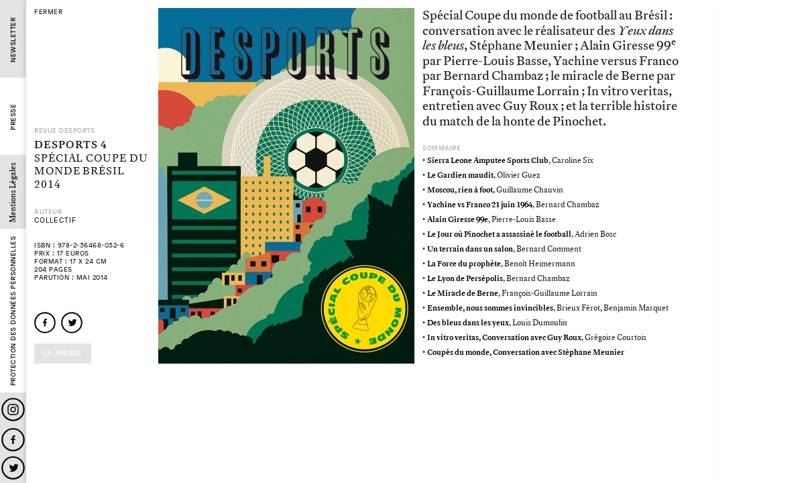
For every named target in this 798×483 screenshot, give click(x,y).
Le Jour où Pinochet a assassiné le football (499, 234)
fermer (48, 12)
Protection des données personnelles (13, 311)
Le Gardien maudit (460, 175)
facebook (45, 322)
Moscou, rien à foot (460, 190)
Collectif (55, 220)
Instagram (13, 409)
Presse (13, 117)
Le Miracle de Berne (462, 293)
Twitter (13, 468)
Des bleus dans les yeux (468, 323)
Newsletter (13, 39)
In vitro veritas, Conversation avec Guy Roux (504, 338)
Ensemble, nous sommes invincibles (490, 308)
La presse (63, 353)
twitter (71, 322)
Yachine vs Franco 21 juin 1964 (479, 205)
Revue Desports (64, 131)
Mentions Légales (13, 192)
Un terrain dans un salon (470, 249)
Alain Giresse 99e (457, 220)
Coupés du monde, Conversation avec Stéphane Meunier (525, 352)
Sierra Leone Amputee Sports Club (488, 161)
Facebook (13, 440)
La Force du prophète (464, 264)
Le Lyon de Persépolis (465, 279)
